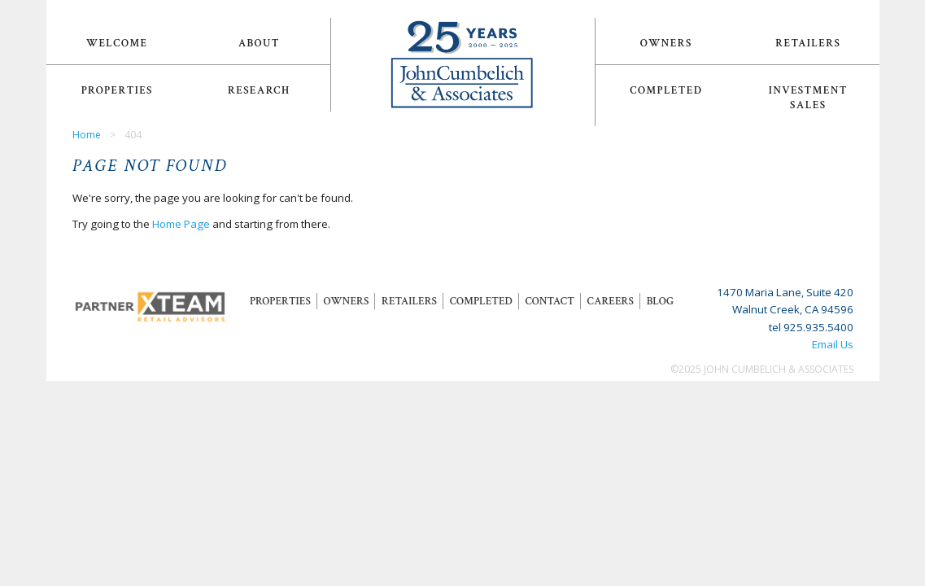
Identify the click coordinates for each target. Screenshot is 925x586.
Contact (549, 301)
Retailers (807, 43)
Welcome (116, 43)
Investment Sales (808, 97)
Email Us (832, 344)
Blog (660, 301)
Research (259, 90)
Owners (666, 43)
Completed (666, 90)
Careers (610, 301)
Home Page (181, 223)
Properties (117, 90)
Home (86, 135)
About (259, 43)
